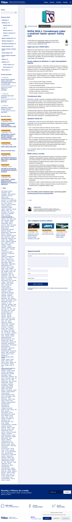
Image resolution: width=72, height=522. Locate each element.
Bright (15, 238)
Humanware (3, 302)
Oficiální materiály (8, 41)
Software (5, 62)
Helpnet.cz (13, 298)
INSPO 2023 (7, 305)
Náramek (8, 359)
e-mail (14, 269)
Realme (13, 396)
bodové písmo (8, 233)
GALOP (11, 283)
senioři (2, 415)
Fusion (8, 283)
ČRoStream (8, 259)
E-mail (29, 273)
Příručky (52, 2)
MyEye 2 (12, 353)
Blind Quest (11, 229)
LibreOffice (6, 331)
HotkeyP (10, 301)
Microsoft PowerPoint (5, 346)
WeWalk (9, 469)
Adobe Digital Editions (5, 198)
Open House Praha (5, 373)
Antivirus (7, 210)
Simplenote (3, 418)
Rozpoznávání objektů (11, 402)
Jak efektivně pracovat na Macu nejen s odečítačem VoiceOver (9, 159)
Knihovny (3, 325)
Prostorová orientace (5, 393)
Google (8, 286)
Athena (14, 218)
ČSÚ (12, 259)
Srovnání (9, 429)
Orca (16, 376)
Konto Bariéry (4, 326)
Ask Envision (7, 215)
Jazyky (13, 317)
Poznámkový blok (4, 385)
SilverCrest (11, 417)
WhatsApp (14, 469)
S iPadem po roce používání (6, 408)
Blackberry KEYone (5, 227)
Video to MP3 (9, 462)
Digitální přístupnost (5, 265)
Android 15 (13, 204)
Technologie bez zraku (5, 442)
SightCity (3, 417)
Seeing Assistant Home (5, 414)
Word (8, 474)
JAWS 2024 (3, 317)
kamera (6, 319)
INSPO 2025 (3, 307)
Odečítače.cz (3, 370)
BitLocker (12, 226)
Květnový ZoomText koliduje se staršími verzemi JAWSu (60, 235)
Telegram (12, 444)
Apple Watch (11, 213)
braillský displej (4, 238)
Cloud (2, 248)
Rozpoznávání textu (5, 405)
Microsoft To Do (12, 347)
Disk (11, 265)
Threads (7, 450)
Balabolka (6, 221)
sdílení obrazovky (4, 412)
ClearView (10, 245)
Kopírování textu (10, 326)
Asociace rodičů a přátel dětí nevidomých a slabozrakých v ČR (7, 217)
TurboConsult (4, 457)
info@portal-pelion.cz (14, 506)
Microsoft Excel (11, 343)
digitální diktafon (12, 263)
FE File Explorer (9, 278)
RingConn (7, 400)
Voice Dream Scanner (5, 468)
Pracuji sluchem (7, 46)
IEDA (10, 302)
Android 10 (10, 203)
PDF (16, 378)
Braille (2, 236)
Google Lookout (10, 293)
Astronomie (3, 218)
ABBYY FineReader (12, 194)
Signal (7, 417)
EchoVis (11, 271)
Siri (13, 418)
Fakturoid (15, 277)
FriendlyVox (3, 283)
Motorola (3, 352)
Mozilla (7, 352)
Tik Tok (2, 451)
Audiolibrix (12, 220)
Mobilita (9, 349)
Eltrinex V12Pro (4, 272)
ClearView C (3, 247)
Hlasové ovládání (9, 299)
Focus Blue (14, 280)
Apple (8, 212)
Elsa (14, 271)
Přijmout (47, 518)
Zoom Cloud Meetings (5, 478)
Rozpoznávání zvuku (5, 406)
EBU (2, 271)
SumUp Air (3, 432)
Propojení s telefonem (10, 391)
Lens (2, 331)
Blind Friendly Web (5, 229)
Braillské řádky (7, 25)
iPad (2, 310)
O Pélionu (58, 2)
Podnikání (11, 382)
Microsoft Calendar (5, 341)
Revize (13, 399)
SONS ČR (9, 427)
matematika (7, 335)
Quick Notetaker (8, 396)
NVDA (11, 365)
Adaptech (3, 197)
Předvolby (66, 518)
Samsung (12, 409)
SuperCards (14, 432)
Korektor (3, 328)
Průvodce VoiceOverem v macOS (7, 394)
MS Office (3, 353)
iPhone (9, 310)
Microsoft (11, 340)
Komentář (30, 255)
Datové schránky (4, 262)
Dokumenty (3, 266)
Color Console (4, 250)
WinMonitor (3, 474)
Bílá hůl (2, 226)
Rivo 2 (11, 400)
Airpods (11, 201)
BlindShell (9, 230)
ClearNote (9, 244)
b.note (2, 221)
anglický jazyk (8, 209)
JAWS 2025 (9, 317)
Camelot (3, 239)
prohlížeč (15, 390)
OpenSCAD (12, 373)
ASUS (8, 218)
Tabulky (2, 436)
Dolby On (8, 266)
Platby (12, 379)
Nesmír (7, 362)
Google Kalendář (4, 292)
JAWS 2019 (9, 313)
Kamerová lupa (12, 319)
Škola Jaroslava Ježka (5, 421)
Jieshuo (2, 319)
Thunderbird (12, 450)
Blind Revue (3, 230)
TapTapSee (8, 439)
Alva (2, 203)
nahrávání (3, 359)
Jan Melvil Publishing (5, 311)
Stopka (11, 430)
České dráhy (13, 241)
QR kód (2, 396)
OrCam (2, 378)
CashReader (7, 241)
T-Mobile (13, 435)
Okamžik (9, 370)
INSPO (2, 305)
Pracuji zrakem (7, 52)
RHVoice (3, 400)
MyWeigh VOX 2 (4, 355)
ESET (10, 274)
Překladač (3, 387)
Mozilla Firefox (12, 352)
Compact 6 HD (11, 253)
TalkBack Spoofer (4, 438)
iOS (8, 308)
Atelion (11, 218)
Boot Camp (14, 235)
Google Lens (3, 293)
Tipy (5, 451)
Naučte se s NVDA (9, 360)
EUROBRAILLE (4, 275)
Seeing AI (11, 412)
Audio (2, 220)
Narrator (12, 359)
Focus (10, 280)
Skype (12, 421)
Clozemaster (12, 248)
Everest (9, 275)
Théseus (3, 450)
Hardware (6, 22)
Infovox (14, 304)
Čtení (6, 260)
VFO (2, 462)
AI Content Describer (12, 200)
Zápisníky (6, 35)
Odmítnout (56, 518)
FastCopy (3, 278)
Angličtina (14, 209)
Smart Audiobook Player (6, 424)
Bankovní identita (4, 223)
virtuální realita (4, 463)
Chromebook (11, 242)
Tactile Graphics (8, 436)
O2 (13, 365)
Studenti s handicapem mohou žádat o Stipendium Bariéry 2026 (8, 124)
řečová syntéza (4, 399)
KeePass (9, 320)
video (5, 462)
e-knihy (11, 269)
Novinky (2, 365)
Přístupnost (3, 390)
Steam (13, 429)
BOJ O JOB (3, 235)
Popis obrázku (4, 384)
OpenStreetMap (4, 375)
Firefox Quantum (4, 280)
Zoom (11, 477)
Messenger (3, 340)
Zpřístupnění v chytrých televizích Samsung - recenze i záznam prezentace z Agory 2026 (8, 136)
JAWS (11, 311)
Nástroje (3, 360)
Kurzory (6, 328)
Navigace (3, 362)
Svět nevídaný (9, 433)
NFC (15, 362)
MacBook (8, 332)
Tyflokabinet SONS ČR (5, 460)
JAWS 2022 (3, 316)
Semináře (13, 414)
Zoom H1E (13, 478)
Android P (10, 207)
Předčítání (11, 385)
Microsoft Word (4, 349)
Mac (5, 332)
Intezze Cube (3, 308)
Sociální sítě (3, 427)
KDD (6, 320)
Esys (13, 274)
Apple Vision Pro (4, 213)
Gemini (2, 284)
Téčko (12, 442)
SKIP (9, 420)
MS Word (8, 353)
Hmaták (14, 299)
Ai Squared (3, 201)
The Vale (12, 448)
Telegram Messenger (5, 445)
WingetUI (9, 472)
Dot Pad (6, 268)
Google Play (9, 295)
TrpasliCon (3, 456)
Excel (13, 275)
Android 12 (3, 204)
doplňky (2, 268)
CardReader (11, 239)
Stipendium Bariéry (5, 430)
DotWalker (11, 268)
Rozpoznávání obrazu (5, 403)
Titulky (2, 453)
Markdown (12, 334)
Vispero (9, 463)
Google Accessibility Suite (6, 287)
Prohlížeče (3, 391)
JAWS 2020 (3, 314)
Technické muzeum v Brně (6, 441)
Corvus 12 (3, 259)
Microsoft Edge (4, 343)
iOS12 (11, 308)
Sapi (16, 409)
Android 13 (8, 204)
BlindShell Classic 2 (5, 232)
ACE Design (10, 195)
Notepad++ (12, 363)
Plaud (10, 381)
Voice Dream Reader (5, 466)
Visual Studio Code (5, 465)
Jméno (29, 268)
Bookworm (9, 235)
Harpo (9, 298)
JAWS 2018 (3, 313)
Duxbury (7, 269)
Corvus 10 (11, 257)
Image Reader (4, 304)
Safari (8, 409)
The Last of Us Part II (5, 448)
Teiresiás (8, 444)
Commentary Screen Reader (6, 251)
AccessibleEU (4, 195)
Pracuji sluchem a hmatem (9, 49)
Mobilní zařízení (8, 30)
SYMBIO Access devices (6, 435)
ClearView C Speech (11, 247)
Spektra (13, 427)
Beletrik (8, 224)
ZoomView (8, 480)
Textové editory (13, 445)
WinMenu (13, 472)
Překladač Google (9, 387)
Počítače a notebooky (9, 33)
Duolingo (3, 269)
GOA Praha (3, 286)
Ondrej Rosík (37, 207)
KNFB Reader (12, 323)
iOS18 (14, 308)
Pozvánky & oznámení (9, 43)
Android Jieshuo (4, 207)
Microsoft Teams (4, 347)
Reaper (9, 397)
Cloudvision (6, 248)
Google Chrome (4, 289)
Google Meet (3, 295)
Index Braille (10, 304)
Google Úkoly (4, 296)
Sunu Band (8, 432)
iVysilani (13, 310)
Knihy (7, 325)
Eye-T (6, 277)
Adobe (7, 197)
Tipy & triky (6, 69)
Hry (13, 301)
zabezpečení (8, 475)
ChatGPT (6, 242)
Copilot (2, 257)
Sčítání (2, 411)
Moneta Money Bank (5, 350)
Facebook (10, 277)
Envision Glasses (4, 274)
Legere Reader (4, 329)
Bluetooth (3, 233)
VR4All (2, 469)
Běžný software (8, 67)
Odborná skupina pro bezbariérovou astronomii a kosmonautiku (8, 369)
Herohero (3, 299)
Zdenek (12, 475)
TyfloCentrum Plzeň (5, 459)
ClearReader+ (4, 245)
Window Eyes (4, 471)
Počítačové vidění (4, 382)
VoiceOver (13, 468)
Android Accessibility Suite (6, 206)
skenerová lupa (4, 420)
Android (5, 203)
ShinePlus (7, 415)
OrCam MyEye (8, 378)
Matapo (2, 335)
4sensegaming (4, 194)
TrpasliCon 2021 (9, 456)
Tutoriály (9, 457)
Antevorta (3, 210)
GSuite (8, 296)
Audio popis (6, 220)
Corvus (6, 257)
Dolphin (12, 266)
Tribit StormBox (13, 454)
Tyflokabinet (12, 459)
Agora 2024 (3, 200)
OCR (2, 366)
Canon (6, 239)
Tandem (10, 438)
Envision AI (10, 272)
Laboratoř (11, 328)
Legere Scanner (11, 329)
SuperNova (3, 433)
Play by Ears (14, 381)
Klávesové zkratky (4, 323)
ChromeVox (3, 244)
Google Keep (11, 292)
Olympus (13, 370)
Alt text (14, 201)
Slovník (2, 423)
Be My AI (10, 223)
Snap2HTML (9, 426)
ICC (7, 302)
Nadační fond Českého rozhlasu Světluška (7, 357)
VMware (11, 465)
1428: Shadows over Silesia (6, 191)
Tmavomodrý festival (9, 453)
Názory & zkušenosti (9, 38)
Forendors (3, 281)
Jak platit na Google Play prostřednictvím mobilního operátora (9, 170)
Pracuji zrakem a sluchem (8, 56)
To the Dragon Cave (5, 454)
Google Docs (10, 289)
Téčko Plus (3, 444)
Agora (12, 198)
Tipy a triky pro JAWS (11, 451)
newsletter (11, 362)
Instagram (9, 307)
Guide (12, 296)
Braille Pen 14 (7, 236)
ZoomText (3, 480)
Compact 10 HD (4, 253)
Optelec (9, 375)
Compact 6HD (4, 254)
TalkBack (14, 436)
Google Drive (3, 290)
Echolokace (6, 271)
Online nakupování (9, 372)
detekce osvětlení (4, 263)
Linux (2, 332)
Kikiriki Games (4, 322)
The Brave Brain (4, 447)
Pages (13, 378)
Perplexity (3, 379)
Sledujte (35, 506)
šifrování (11, 415)
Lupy (5, 27)
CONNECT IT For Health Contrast (7, 256)
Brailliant (12, 236)
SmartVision (3, 426)
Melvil (13, 338)
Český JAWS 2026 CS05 (8, 146)
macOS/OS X (14, 332)
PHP (7, 379)
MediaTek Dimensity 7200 (6, 337)
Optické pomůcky (4, 376)
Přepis (6, 388)
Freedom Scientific (9, 281)
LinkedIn (13, 331)
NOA (2, 363)
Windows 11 (3, 472)
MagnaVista (7, 334)
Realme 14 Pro (4, 397)
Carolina (3, 241)
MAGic (2, 334)
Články (46, 2)
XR (13, 474)
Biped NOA (7, 226)
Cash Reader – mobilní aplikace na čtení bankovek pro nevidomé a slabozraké (9, 182)
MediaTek (12, 335)
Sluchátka (7, 423)
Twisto (13, 457)
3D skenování (4, 192)
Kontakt (65, 2)
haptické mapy (4, 298)
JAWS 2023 (9, 316)
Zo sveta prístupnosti (5, 477)
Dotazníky (5, 20)
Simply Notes (9, 418)
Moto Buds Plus (13, 350)
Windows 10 (14, 471)
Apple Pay (12, 212)
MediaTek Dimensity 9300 (6, 338)
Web (6, 469)
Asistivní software (8, 64)
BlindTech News (13, 232)
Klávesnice (10, 322)
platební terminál (4, 381)
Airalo (7, 201)
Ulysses (12, 460)
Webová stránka (31, 278)
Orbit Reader (11, 376)
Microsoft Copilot (12, 341)
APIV (11, 210)
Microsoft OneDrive (5, 344)
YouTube (3, 475)
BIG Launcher (13, 224)
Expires (2, 277)
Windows (9, 471)
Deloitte (10, 262)
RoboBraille (3, 402)
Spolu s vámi (3, 429)
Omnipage (3, 372)
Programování (9, 390)
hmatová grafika (4, 301)
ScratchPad (7, 411)
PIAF (10, 379)
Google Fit (9, 290)
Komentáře (11, 325)
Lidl (10, 331)
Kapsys (2, 320)
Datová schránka (11, 260)
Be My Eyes (3, 224)
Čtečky (2, 260)
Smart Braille (14, 424)
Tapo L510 (3, 439)
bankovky (11, 221)
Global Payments (8, 284)
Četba (2, 242)
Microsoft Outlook (13, 344)
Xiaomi (11, 474)
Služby (5, 59)
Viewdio (14, 462)
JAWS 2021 (9, 314)
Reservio (9, 399)
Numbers (7, 365)
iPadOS (5, 310)
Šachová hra (3, 409)
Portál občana (10, 384)
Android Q (3, 209)
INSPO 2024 (13, 305)
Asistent (2, 215)
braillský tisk (10, 238)
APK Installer (3, 212)
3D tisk (9, 192)
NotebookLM (6, 363)
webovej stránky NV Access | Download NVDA (40, 193)
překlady (3, 388)
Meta (7, 340)
